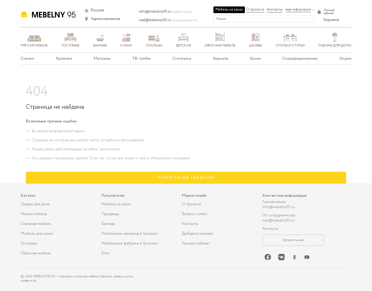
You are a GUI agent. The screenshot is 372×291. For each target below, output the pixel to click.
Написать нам (293, 240)
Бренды (108, 224)
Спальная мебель (36, 224)
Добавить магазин (197, 234)
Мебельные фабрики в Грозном (129, 243)
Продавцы (110, 214)
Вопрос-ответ (194, 214)
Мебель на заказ (229, 9)
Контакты (274, 9)
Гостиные (29, 243)
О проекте (255, 9)
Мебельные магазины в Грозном (129, 234)
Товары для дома (35, 204)
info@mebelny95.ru (155, 11)
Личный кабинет (196, 243)
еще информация (298, 9)
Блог (105, 253)
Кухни (255, 58)
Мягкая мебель (34, 214)
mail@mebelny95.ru (155, 20)
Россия (97, 10)
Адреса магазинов (105, 18)
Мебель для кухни (37, 234)
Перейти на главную (186, 178)
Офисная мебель (36, 253)
